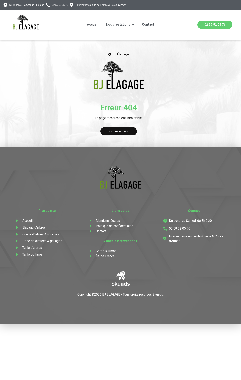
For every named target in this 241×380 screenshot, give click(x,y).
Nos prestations (120, 24)
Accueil (92, 24)
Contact (148, 24)
